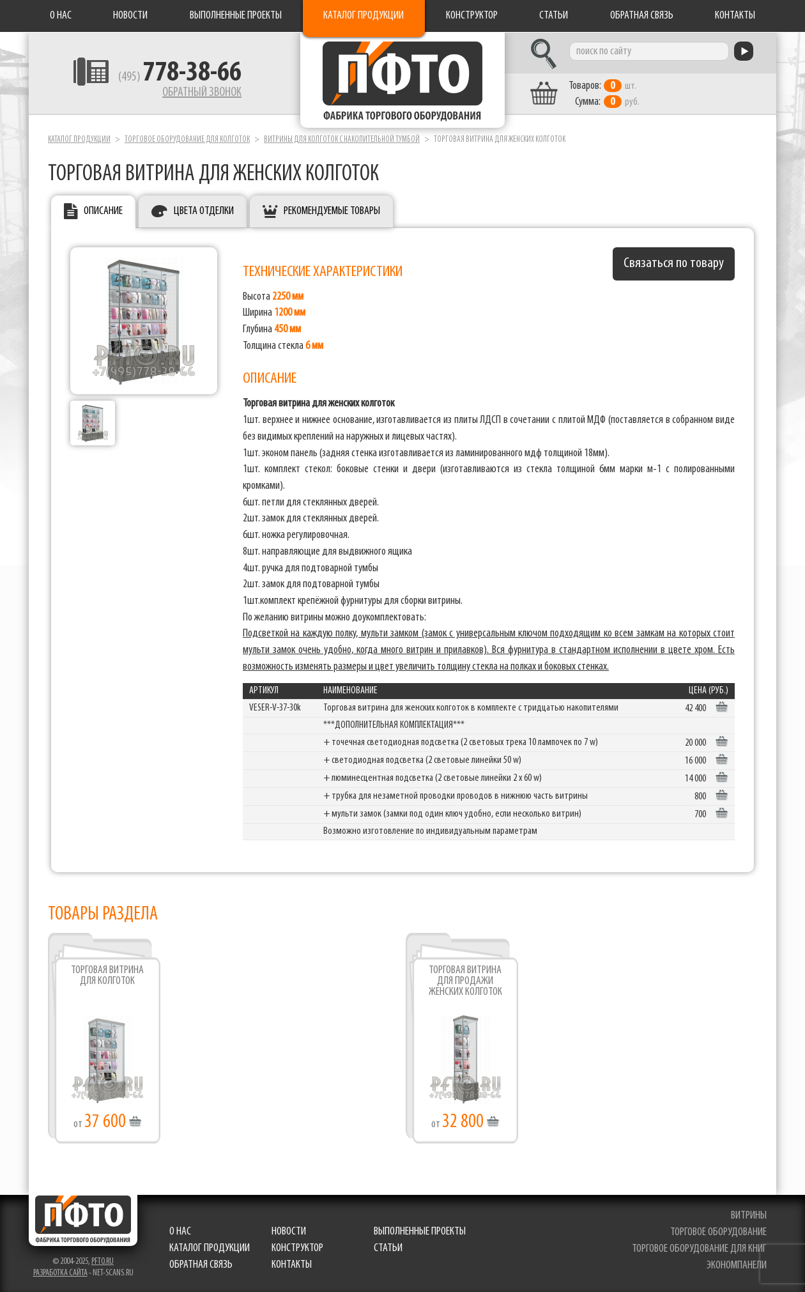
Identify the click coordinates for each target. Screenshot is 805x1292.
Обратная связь (641, 16)
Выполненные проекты (236, 16)
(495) (179, 77)
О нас (61, 16)
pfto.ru (102, 1261)
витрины (749, 1216)
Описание (103, 211)
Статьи (553, 16)
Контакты (735, 16)
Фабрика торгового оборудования (402, 80)
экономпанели (737, 1265)
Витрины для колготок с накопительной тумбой (342, 139)
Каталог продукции (363, 16)
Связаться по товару (674, 263)
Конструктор (472, 16)
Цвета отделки (204, 211)
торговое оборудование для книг (699, 1249)
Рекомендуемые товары (332, 211)
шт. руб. (604, 94)
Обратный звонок (201, 92)
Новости (130, 16)
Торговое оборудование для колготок (187, 139)
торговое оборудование (718, 1232)
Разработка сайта (60, 1273)
